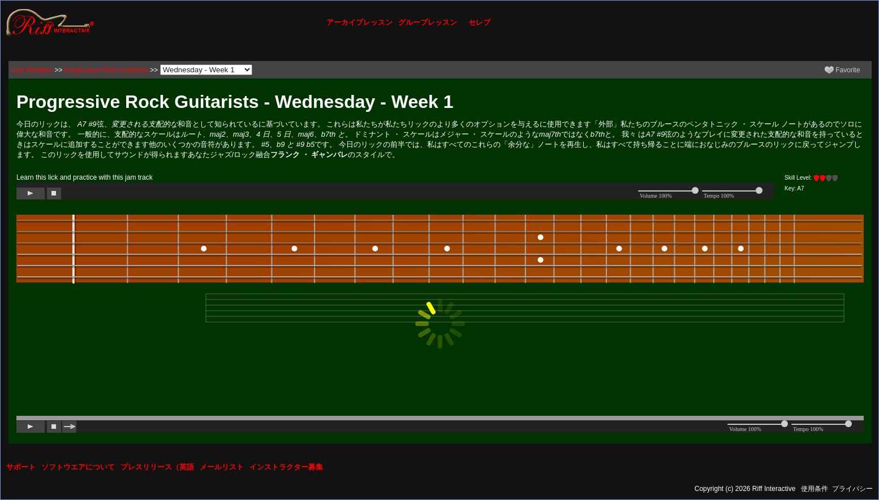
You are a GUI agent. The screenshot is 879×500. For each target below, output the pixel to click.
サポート (21, 467)
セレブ (479, 22)
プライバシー (852, 489)
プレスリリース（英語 (157, 467)
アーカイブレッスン (359, 22)
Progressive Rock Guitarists (106, 70)
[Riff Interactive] (50, 22)
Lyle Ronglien (32, 70)
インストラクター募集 (286, 467)
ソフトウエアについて (78, 467)
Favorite (842, 70)
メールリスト (222, 467)
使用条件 (814, 489)
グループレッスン (427, 22)
